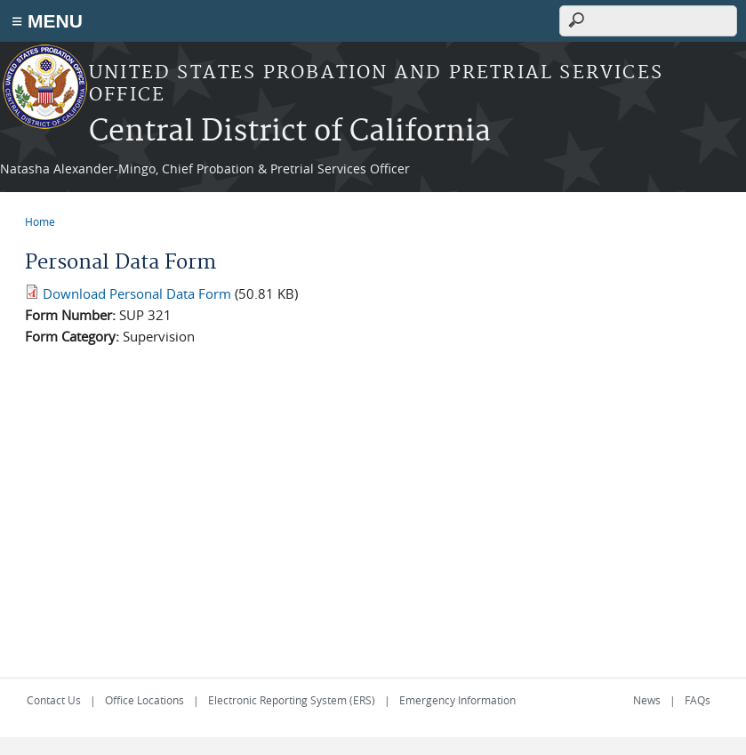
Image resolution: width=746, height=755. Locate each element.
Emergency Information (457, 700)
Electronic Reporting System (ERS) (291, 700)
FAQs (697, 700)
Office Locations (144, 700)
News (647, 700)
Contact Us (54, 700)
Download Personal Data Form (137, 293)
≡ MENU (47, 21)
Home (40, 221)
